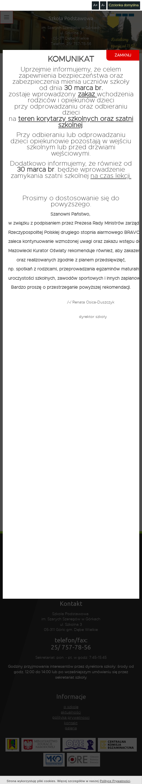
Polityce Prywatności (115, 770)
